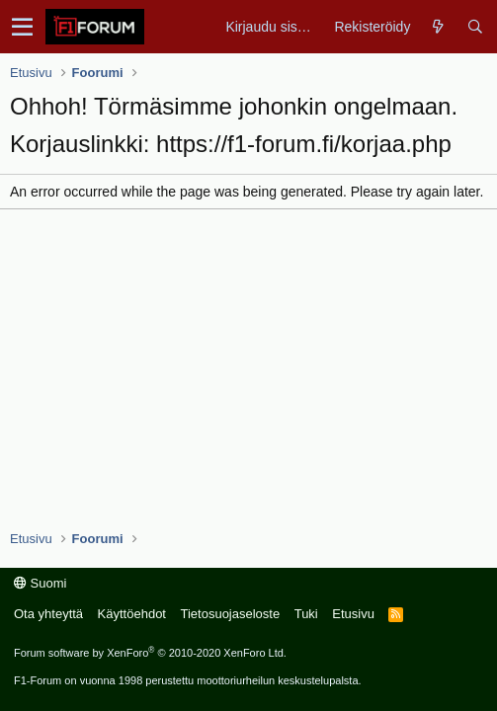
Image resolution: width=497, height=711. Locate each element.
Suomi (40, 583)
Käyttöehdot (132, 613)
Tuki (306, 613)
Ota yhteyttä (48, 613)
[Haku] (474, 26)
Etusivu (353, 613)
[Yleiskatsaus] (438, 26)
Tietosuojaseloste (230, 613)
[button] (22, 26)
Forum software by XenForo (150, 653)
